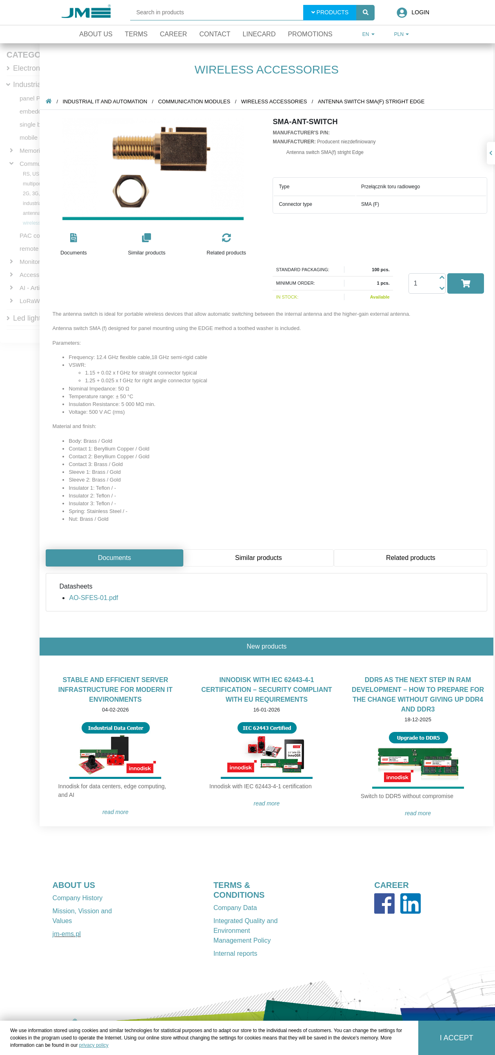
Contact (214, 34)
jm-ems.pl (67, 933)
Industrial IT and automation (106, 101)
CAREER (391, 885)
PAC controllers (41, 235)
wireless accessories (275, 101)
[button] (75, 245)
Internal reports (235, 953)
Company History (78, 897)
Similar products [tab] (260, 557)
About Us (96, 34)
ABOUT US (74, 885)
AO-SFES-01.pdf (95, 597)
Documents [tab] (116, 557)
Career (173, 34)
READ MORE (117, 812)
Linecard (259, 34)
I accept (456, 1038)
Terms (136, 34)
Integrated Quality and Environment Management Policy (245, 930)
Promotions (310, 34)
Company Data (235, 907)
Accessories (36, 274)
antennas (33, 213)
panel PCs (34, 98)
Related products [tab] (412, 557)
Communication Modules (196, 101)
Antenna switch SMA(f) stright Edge (373, 101)
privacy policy (94, 1045)
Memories (33, 150)
